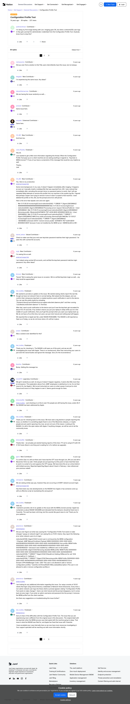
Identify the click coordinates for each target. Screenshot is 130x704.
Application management (78, 678)
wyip (17, 251)
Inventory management (77, 681)
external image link (22, 184)
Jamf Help (52, 668)
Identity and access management (109, 671)
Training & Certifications (57, 671)
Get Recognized (68, 4)
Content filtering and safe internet (109, 681)
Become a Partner (55, 684)
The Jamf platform (76, 668)
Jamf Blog (52, 678)
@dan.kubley (20, 403)
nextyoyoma (20, 62)
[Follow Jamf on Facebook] (26, 678)
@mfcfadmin (20, 529)
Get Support (40, 4)
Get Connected (53, 4)
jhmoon (18, 274)
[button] (110, 4)
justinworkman (21, 27)
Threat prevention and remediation (109, 678)
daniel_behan (20, 234)
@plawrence (20, 613)
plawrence (19, 526)
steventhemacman (22, 91)
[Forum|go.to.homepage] (8, 4)
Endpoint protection (104, 674)
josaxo (18, 331)
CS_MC (18, 135)
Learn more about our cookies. (102, 690)
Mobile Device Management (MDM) (82, 674)
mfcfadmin (19, 480)
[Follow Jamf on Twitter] (10, 678)
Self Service (102, 668)
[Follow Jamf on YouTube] (18, 678)
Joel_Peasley (20, 150)
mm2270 (19, 379)
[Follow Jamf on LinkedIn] (14, 678)
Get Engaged (82, 4)
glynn (18, 457)
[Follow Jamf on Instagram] (22, 678)
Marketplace (53, 681)
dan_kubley (20, 291)
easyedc (19, 120)
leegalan (19, 76)
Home (10, 10)
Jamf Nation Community (57, 674)
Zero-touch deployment (78, 671)
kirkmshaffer (20, 400)
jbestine (18, 364)
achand (18, 106)
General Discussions (25, 4)
